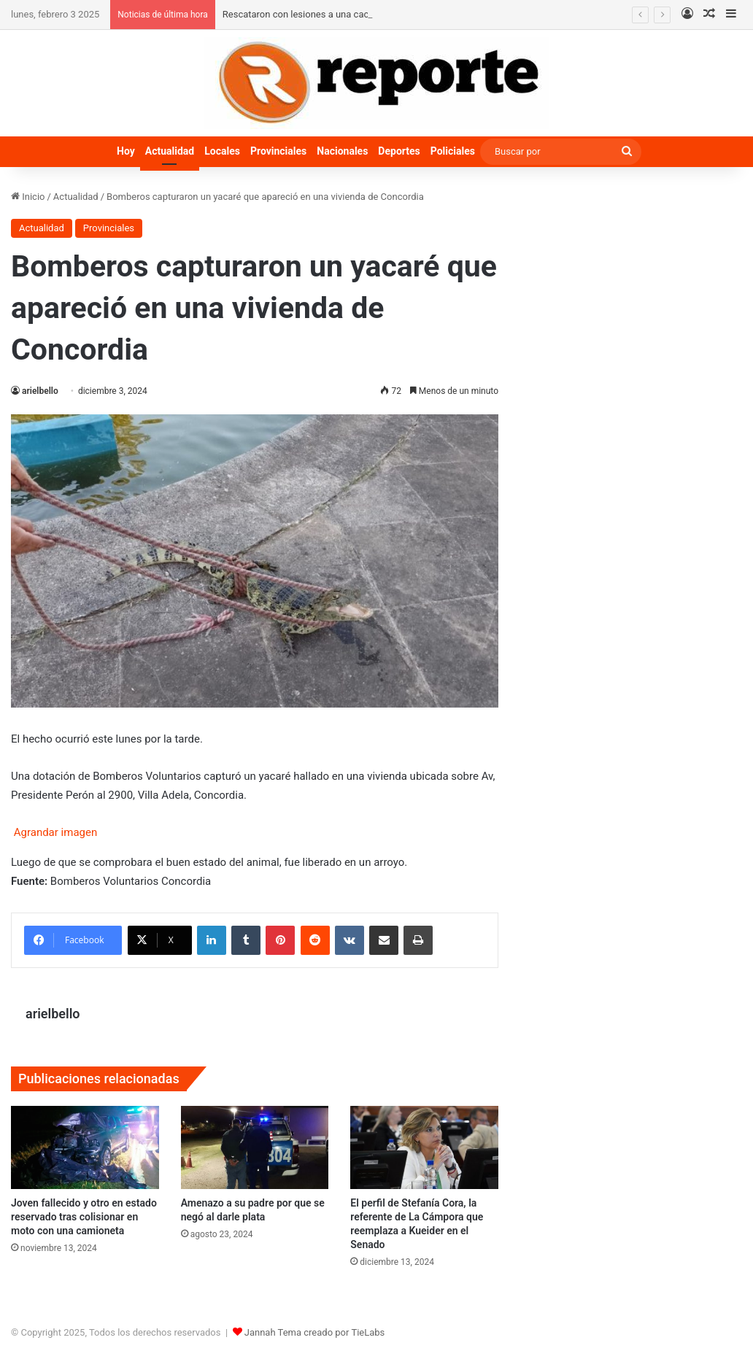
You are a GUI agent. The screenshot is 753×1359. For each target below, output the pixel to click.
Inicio (28, 196)
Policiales (452, 151)
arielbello (40, 391)
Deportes (399, 151)
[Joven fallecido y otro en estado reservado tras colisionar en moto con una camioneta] (85, 1147)
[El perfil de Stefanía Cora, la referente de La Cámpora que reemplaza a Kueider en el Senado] (424, 1147)
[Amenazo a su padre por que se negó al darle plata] (255, 1147)
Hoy (126, 151)
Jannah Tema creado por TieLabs (314, 1332)
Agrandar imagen (54, 832)
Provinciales (278, 151)
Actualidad (169, 151)
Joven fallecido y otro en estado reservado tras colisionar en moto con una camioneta (84, 1216)
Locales (222, 151)
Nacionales (342, 151)
